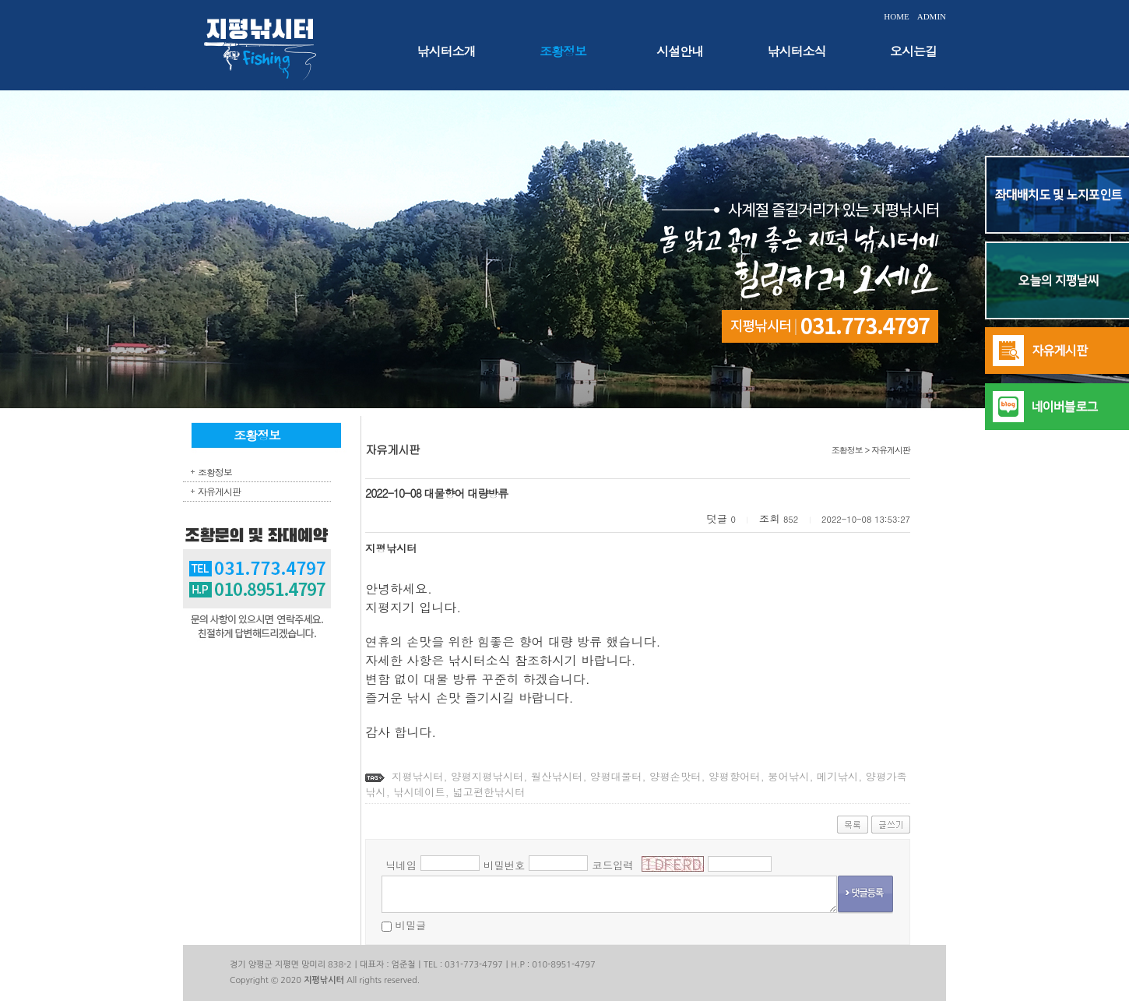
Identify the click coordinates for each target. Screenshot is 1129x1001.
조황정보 (563, 51)
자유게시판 (219, 491)
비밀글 (410, 925)
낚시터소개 (446, 51)
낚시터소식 (797, 51)
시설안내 (679, 51)
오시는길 (913, 51)
